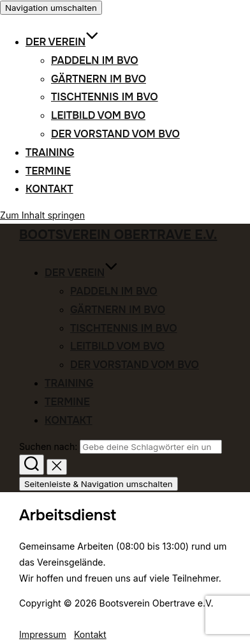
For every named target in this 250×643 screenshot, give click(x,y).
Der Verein (62, 42)
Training (50, 152)
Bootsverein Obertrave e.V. (118, 235)
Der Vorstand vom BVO (115, 134)
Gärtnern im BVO (98, 79)
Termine (48, 171)
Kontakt (49, 189)
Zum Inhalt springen (42, 215)
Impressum (42, 634)
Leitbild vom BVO (98, 115)
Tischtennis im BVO (104, 97)
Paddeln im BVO (94, 60)
